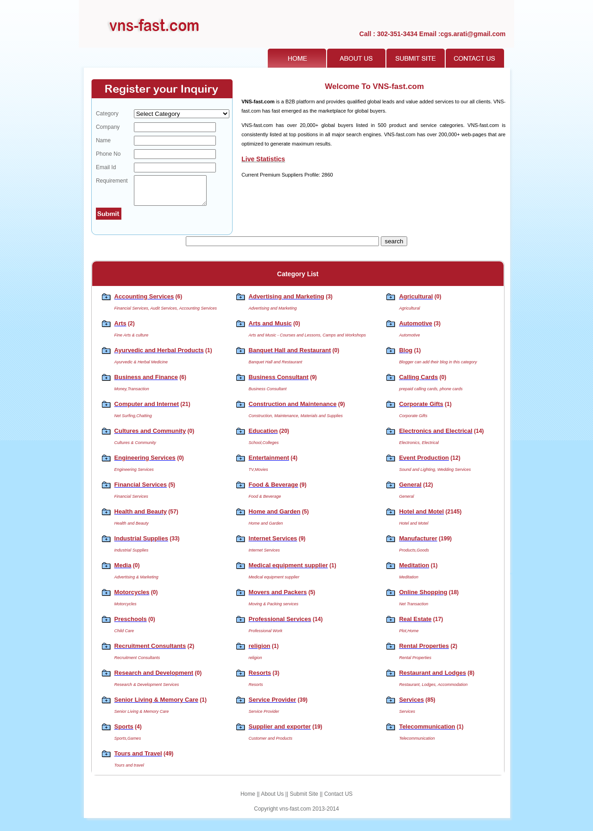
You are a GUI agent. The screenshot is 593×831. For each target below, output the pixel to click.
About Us (272, 799)
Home (247, 799)
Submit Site (304, 799)
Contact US (338, 799)
